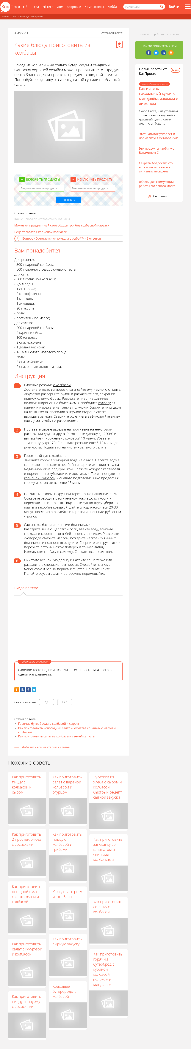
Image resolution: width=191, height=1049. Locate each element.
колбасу (104, 403)
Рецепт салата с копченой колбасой (40, 232)
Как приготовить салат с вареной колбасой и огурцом (67, 784)
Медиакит (145, 34)
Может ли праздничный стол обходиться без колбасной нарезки (61, 225)
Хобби (112, 7)
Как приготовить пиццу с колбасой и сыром (26, 784)
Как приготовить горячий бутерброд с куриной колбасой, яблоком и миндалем (107, 969)
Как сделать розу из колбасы (67, 894)
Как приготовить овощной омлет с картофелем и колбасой (26, 894)
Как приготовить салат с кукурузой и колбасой (27, 949)
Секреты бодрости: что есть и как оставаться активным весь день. (156, 167)
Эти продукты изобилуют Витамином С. (157, 150)
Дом (60, 7)
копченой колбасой (39, 478)
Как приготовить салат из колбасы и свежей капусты (56, 736)
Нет (64, 702)
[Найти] (161, 7)
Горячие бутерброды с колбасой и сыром (48, 724)
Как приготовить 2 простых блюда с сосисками (27, 839)
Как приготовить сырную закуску (67, 941)
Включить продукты (43, 179)
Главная (5, 16)
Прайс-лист (159, 34)
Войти (174, 6)
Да (46, 702)
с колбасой (62, 385)
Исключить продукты (95, 179)
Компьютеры (94, 7)
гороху (29, 482)
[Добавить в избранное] (119, 44)
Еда (36, 7)
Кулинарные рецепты (31, 16)
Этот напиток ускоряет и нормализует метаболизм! (158, 136)
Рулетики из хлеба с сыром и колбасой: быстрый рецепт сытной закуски (107, 787)
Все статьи (159, 196)
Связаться (173, 34)
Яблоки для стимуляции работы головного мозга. (157, 184)
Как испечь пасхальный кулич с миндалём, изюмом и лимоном (158, 96)
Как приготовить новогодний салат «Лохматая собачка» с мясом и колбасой (67, 730)
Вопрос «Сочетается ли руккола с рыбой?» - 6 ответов (61, 238)
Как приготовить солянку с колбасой (107, 906)
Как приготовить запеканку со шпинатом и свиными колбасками (107, 849)
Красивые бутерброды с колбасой (64, 991)
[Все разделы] (188, 6)
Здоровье (74, 7)
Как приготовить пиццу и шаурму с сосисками (26, 1001)
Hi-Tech (48, 7)
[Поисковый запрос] (144, 7)
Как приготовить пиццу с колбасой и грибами (67, 842)
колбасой (72, 438)
